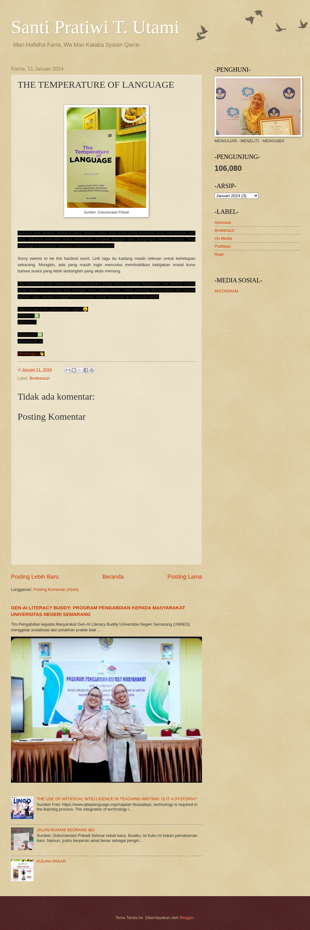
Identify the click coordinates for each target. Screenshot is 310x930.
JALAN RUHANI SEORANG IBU (66, 830)
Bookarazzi (40, 378)
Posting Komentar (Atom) (56, 589)
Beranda (113, 577)
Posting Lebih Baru (35, 577)
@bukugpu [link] (28, 353)
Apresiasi (222, 222)
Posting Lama (185, 577)
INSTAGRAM (226, 291)
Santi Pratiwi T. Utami (95, 27)
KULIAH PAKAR (51, 861)
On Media (223, 238)
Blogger (187, 917)
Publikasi (222, 246)
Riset (219, 254)
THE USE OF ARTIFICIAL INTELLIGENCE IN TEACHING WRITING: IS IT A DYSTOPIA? (117, 798)
